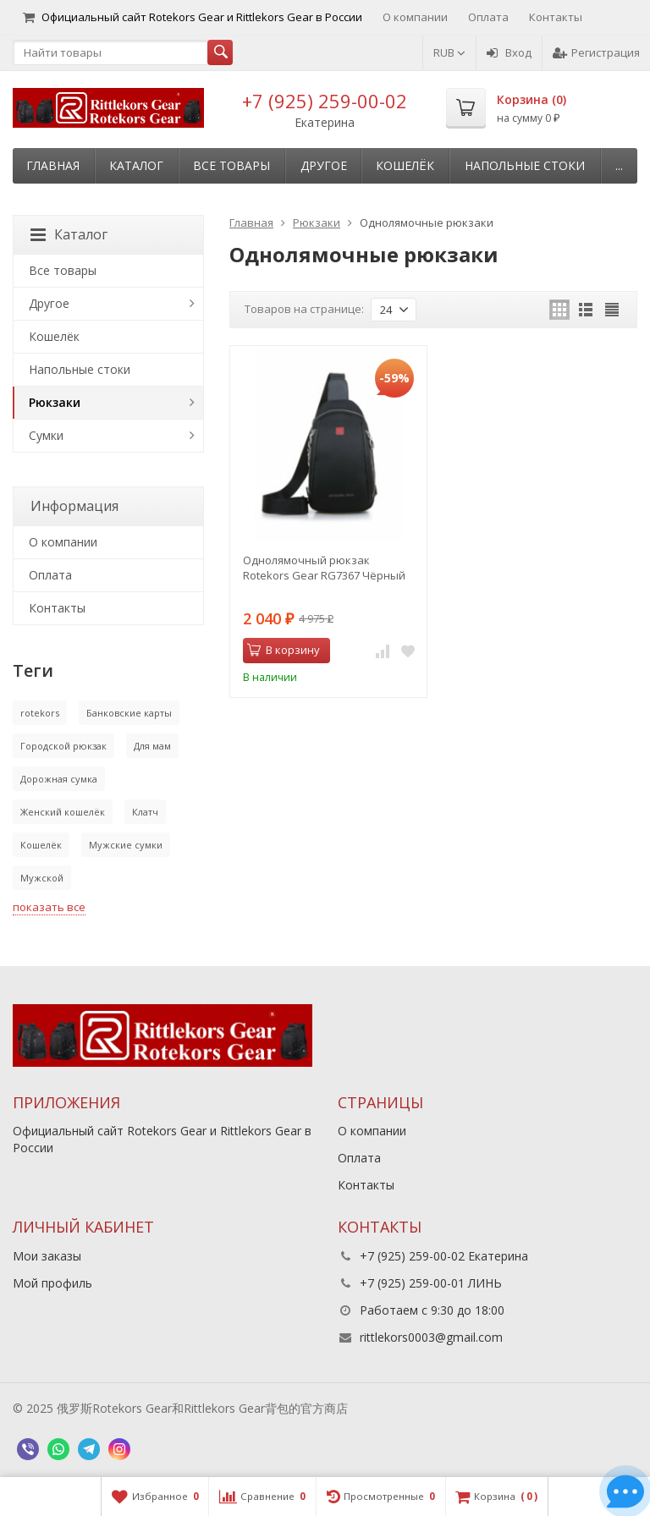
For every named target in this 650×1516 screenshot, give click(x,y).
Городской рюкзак (63, 745)
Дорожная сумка (58, 778)
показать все (49, 907)
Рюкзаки (54, 402)
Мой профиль (52, 1283)
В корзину (283, 649)
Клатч (145, 811)
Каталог (136, 165)
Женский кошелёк (62, 811)
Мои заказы (47, 1256)
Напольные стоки (525, 165)
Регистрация (596, 52)
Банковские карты (129, 712)
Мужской (41, 877)
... (619, 165)
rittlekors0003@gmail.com (431, 1337)
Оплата (488, 17)
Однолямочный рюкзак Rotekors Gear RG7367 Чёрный (324, 567)
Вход (509, 52)
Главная (53, 165)
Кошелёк (405, 165)
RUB (449, 52)
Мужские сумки (125, 844)
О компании (415, 17)
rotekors (39, 712)
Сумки (46, 435)
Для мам (152, 745)
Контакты (555, 17)
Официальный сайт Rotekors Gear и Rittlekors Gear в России (192, 17)
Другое (323, 165)
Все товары (231, 165)
